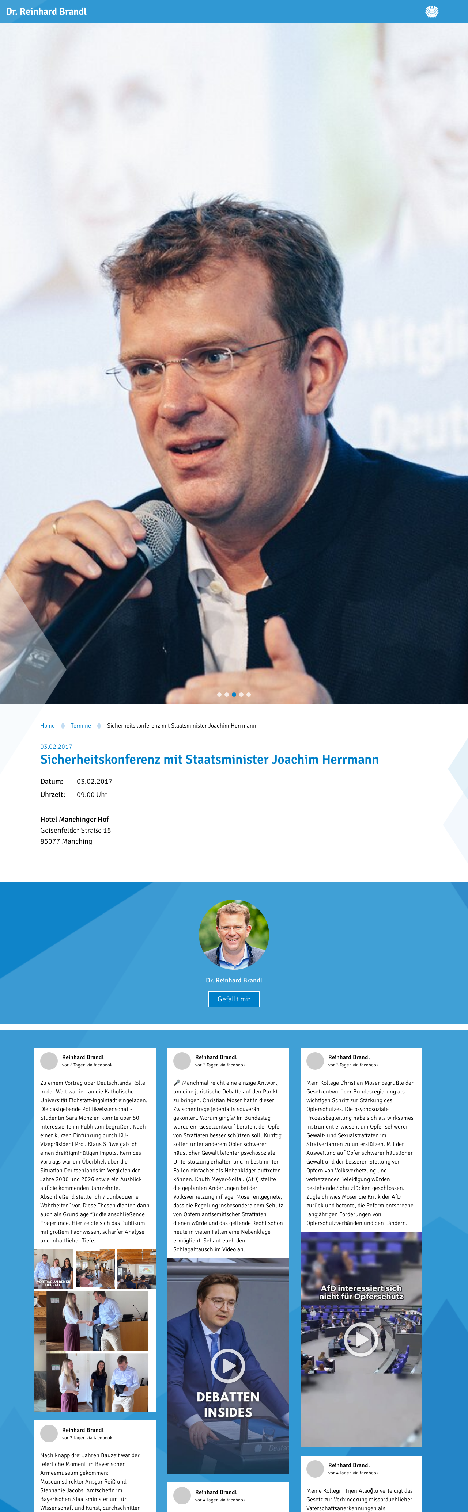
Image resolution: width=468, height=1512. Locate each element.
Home (47, 725)
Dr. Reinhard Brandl (234, 980)
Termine (81, 725)
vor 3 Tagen (207, 1065)
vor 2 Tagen (74, 1065)
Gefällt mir (234, 999)
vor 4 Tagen (340, 1473)
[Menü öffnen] (453, 12)
